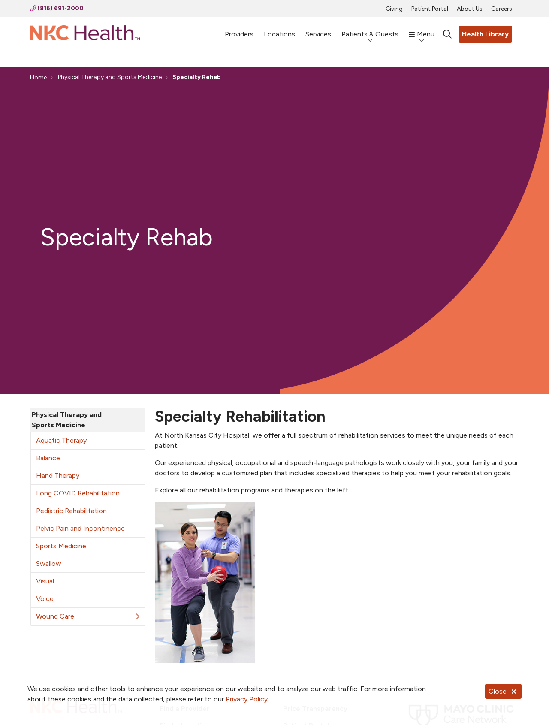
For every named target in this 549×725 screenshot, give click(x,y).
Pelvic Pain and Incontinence (80, 528)
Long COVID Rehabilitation (78, 493)
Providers (239, 30)
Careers (501, 8)
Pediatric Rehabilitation (71, 511)
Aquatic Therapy (61, 440)
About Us (470, 8)
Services (318, 30)
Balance (48, 458)
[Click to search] (447, 34)
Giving (394, 8)
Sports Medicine (61, 546)
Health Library (485, 34)
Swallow (48, 563)
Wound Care (55, 616)
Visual (45, 581)
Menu (422, 30)
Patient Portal (429, 8)
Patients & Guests (370, 30)
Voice (45, 599)
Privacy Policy (247, 699)
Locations (279, 30)
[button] (137, 616)
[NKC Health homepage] (85, 34)
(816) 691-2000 (57, 8)
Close (503, 691)
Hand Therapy (57, 475)
